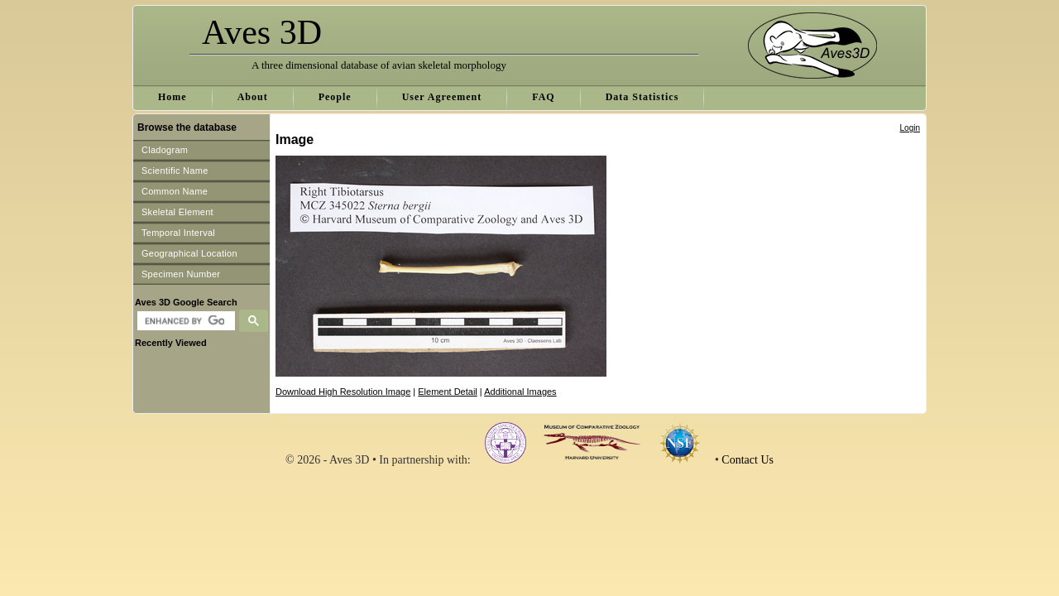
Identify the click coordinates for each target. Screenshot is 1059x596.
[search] (184, 321)
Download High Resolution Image (343, 392)
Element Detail (447, 392)
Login (910, 127)
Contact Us (747, 460)
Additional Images (520, 392)
